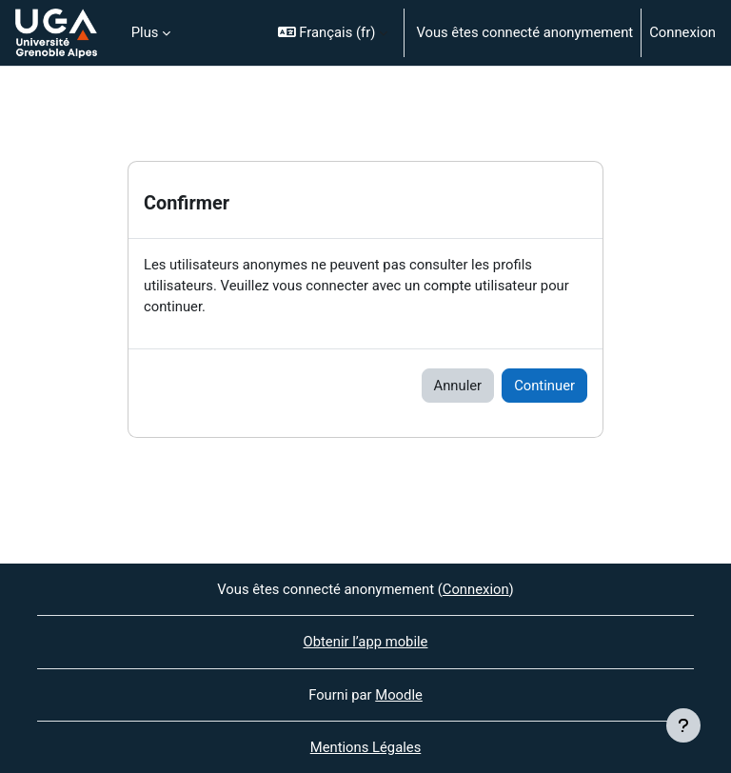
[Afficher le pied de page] (683, 725)
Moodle (399, 695)
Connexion (682, 32)
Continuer (544, 385)
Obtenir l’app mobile (366, 641)
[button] (333, 33)
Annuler (458, 385)
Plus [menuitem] (145, 32)
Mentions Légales (366, 747)
